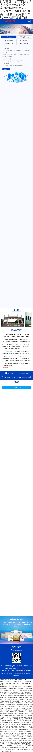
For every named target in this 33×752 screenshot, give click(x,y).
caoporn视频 (26, 749)
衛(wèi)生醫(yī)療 (24, 401)
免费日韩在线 (27, 729)
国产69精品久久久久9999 (22, 702)
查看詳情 (6, 69)
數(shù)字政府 (16, 387)
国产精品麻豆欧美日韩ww (25, 733)
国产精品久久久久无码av (16, 690)
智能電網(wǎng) (24, 394)
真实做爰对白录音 (15, 706)
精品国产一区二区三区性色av (20, 726)
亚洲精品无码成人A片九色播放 (20, 704)
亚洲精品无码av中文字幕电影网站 (16, 695)
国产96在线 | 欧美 (27, 690)
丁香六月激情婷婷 (9, 738)
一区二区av (7, 706)
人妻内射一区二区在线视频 (24, 740)
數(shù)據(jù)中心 (9, 394)
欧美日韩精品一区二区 (20, 688)
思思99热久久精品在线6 (17, 731)
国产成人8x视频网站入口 (19, 736)
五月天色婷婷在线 (7, 713)
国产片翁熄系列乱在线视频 (25, 708)
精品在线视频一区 (22, 693)
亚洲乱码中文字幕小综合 (20, 722)
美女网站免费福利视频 (7, 722)
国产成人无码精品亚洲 (12, 717)
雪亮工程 (24, 391)
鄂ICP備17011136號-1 (22, 668)
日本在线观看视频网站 (20, 744)
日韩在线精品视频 (12, 699)
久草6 (21, 749)
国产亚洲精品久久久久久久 (18, 711)
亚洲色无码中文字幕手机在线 (16, 715)
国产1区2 (7, 747)
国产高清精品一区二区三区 (14, 742)
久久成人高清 (23, 701)
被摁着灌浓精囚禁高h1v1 (25, 717)
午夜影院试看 (15, 701)
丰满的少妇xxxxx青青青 (7, 720)
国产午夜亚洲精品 (18, 729)
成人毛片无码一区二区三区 (18, 745)
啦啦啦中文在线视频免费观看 (25, 719)
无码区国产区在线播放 (26, 706)
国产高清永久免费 (14, 749)
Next (29, 320)
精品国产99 (25, 742)
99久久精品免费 (27, 731)
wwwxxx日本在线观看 (11, 719)
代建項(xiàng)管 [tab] (24, 37)
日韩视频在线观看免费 (6, 701)
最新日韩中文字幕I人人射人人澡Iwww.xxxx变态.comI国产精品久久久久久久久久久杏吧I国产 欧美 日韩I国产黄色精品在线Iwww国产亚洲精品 (16, 683)
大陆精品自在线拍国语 (13, 735)
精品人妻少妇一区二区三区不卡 (13, 692)
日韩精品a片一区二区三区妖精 (17, 724)
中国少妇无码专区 (6, 697)
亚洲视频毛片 (14, 708)
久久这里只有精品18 (5, 708)
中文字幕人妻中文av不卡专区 (25, 699)
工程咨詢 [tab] (9, 37)
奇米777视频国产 (9, 744)
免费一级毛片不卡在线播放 (21, 738)
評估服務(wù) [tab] (9, 43)
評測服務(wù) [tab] (24, 40)
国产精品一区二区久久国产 (10, 693)
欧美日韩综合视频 (24, 735)
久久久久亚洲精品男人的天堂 (20, 713)
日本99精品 (6, 690)
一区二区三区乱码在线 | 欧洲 (20, 720)
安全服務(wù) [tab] (24, 43)
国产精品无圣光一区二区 (15, 686)
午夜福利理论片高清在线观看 (18, 747)
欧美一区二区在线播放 (8, 688)
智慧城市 (9, 391)
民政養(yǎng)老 (24, 397)
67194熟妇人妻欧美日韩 (15, 728)
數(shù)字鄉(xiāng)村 (9, 401)
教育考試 (9, 397)
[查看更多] (5, 367)
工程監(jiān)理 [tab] (9, 40)
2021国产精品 (11, 702)
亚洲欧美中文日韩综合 (17, 697)
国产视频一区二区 (7, 726)
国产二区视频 (13, 740)
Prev (3, 320)
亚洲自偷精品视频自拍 (8, 729)
